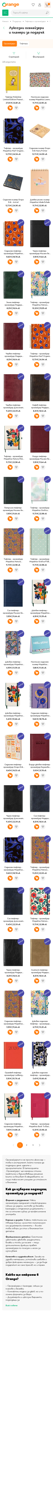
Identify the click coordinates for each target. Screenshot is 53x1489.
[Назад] (4, 28)
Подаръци (17, 21)
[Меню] (5, 13)
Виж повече (11, 1305)
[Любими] (33, 4)
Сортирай (14, 55)
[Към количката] (48, 5)
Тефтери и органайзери (35, 21)
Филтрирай (38, 55)
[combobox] (27, 13)
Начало (5, 21)
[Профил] (39, 4)
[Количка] (48, 5)
